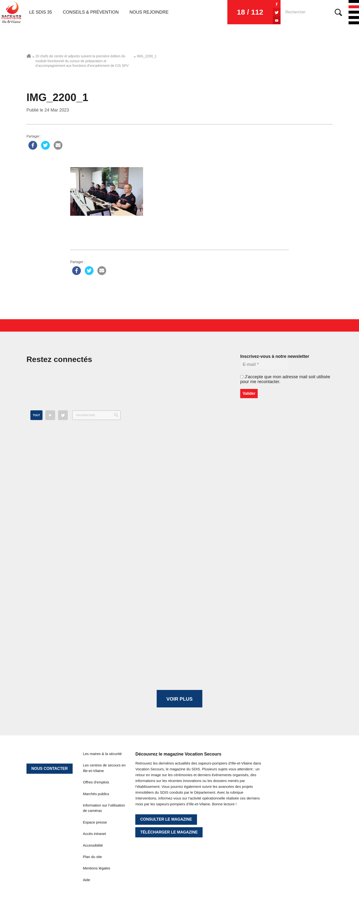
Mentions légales (96, 868)
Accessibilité (93, 845)
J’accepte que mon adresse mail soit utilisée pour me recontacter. (285, 379)
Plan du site (92, 857)
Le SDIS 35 (40, 12)
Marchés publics (96, 794)
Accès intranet (94, 834)
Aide (86, 880)
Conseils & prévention (91, 12)
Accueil (28, 56)
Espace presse (95, 822)
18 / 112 (250, 12)
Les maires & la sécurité (102, 754)
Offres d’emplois (96, 782)
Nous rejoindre (149, 12)
